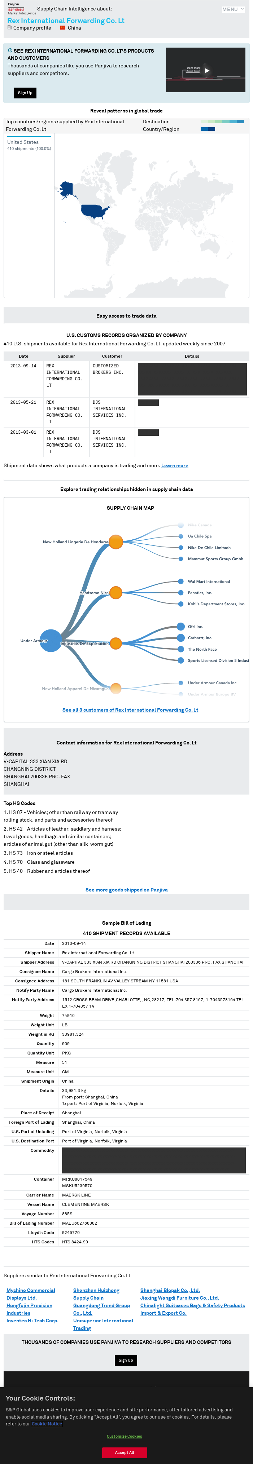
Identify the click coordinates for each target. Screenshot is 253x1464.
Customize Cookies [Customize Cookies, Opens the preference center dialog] (124, 1436)
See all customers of (130, 710)
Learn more (174, 465)
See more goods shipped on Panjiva (127, 890)
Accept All (124, 1453)
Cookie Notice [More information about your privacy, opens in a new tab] (47, 1424)
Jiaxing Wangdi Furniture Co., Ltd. (179, 1298)
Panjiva (22, 8)
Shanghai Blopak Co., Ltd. (170, 1290)
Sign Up (25, 93)
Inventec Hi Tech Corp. (32, 1320)
